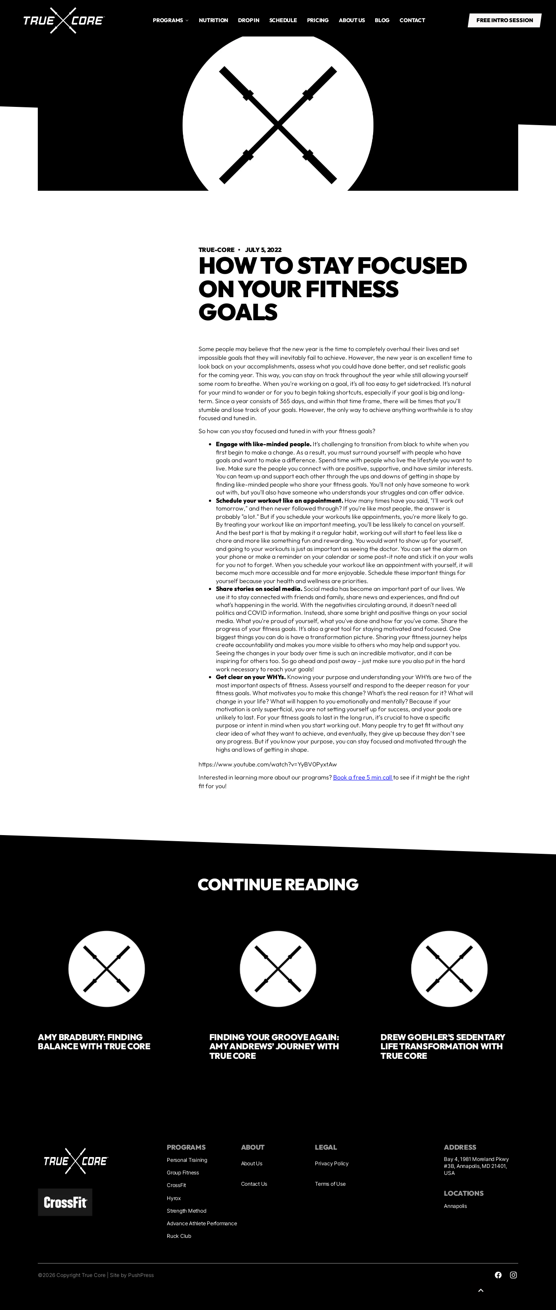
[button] (171, 20)
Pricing (318, 20)
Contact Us (254, 1184)
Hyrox (174, 1198)
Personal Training (187, 1160)
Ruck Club (179, 1236)
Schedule (283, 20)
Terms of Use (330, 1184)
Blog (382, 20)
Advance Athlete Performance (202, 1223)
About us (352, 20)
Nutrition (213, 20)
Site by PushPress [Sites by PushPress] (132, 1275)
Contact (412, 20)
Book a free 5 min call (363, 777)
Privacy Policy (332, 1163)
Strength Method (186, 1210)
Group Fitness (183, 1172)
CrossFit (176, 1185)
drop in (248, 20)
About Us (251, 1163)
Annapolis (455, 1206)
